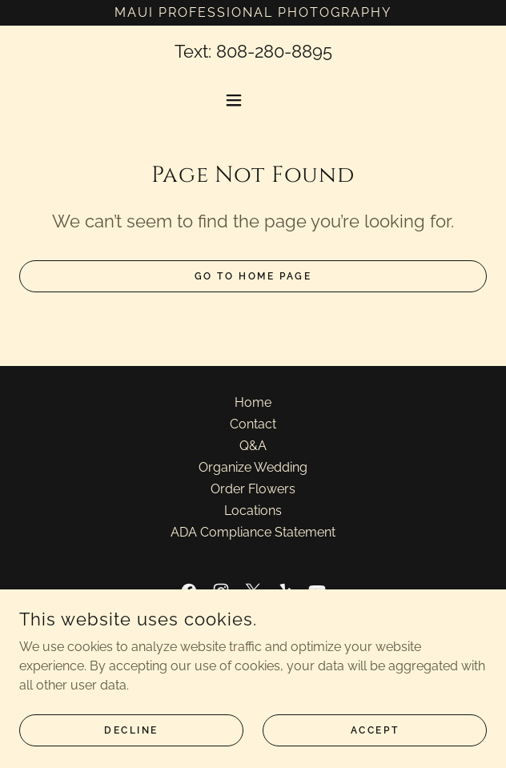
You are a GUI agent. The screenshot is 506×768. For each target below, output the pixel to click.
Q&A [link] (253, 445)
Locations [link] (253, 510)
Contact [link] (253, 424)
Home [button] (253, 402)
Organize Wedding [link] (253, 467)
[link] (189, 591)
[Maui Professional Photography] (253, 12)
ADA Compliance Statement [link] (253, 532)
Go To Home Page (253, 276)
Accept (375, 740)
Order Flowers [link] (253, 489)
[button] (253, 100)
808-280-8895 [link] (274, 51)
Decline (131, 740)
